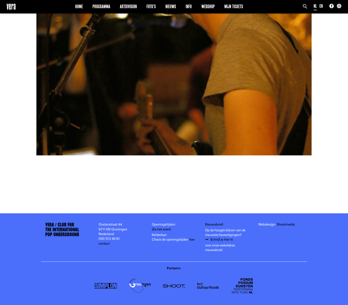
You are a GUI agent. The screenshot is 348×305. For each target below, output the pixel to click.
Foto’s (151, 6)
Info (189, 6)
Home (79, 6)
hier (192, 239)
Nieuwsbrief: (214, 224)
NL (315, 6)
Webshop (208, 6)
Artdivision (128, 6)
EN (321, 6)
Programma (101, 6)
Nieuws (170, 6)
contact (104, 243)
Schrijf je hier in (221, 239)
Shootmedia (286, 224)
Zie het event (161, 229)
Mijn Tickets (233, 6)
